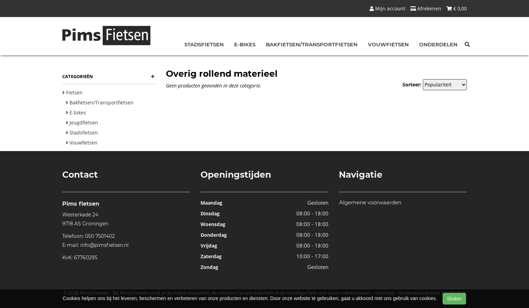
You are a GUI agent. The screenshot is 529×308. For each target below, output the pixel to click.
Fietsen (72, 92)
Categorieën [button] (108, 76)
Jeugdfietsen (82, 122)
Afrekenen (425, 8)
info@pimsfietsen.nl (104, 245)
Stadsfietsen (204, 44)
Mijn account (387, 8)
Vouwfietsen (388, 44)
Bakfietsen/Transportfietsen (312, 44)
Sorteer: (411, 84)
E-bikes (245, 44)
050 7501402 (100, 236)
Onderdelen (438, 44)
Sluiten (454, 298)
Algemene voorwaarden (370, 202)
